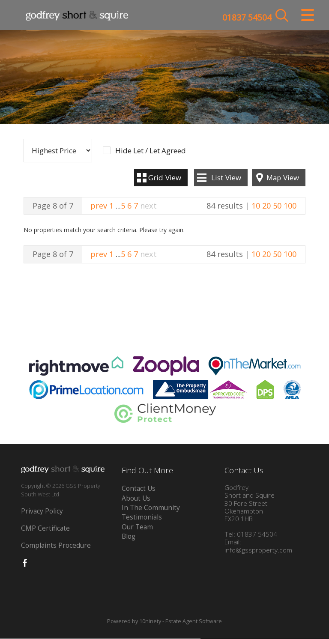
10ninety (150, 621)
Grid (164, 177)
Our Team (137, 527)
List (226, 177)
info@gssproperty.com (258, 550)
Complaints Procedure (56, 545)
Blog (128, 536)
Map (282, 177)
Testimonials (142, 517)
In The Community (151, 508)
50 (277, 205)
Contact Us (139, 488)
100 (290, 205)
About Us (136, 498)
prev (98, 205)
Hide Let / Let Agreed (150, 151)
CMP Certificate (45, 528)
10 (255, 205)
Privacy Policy (42, 511)
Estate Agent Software (193, 621)
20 (266, 205)
